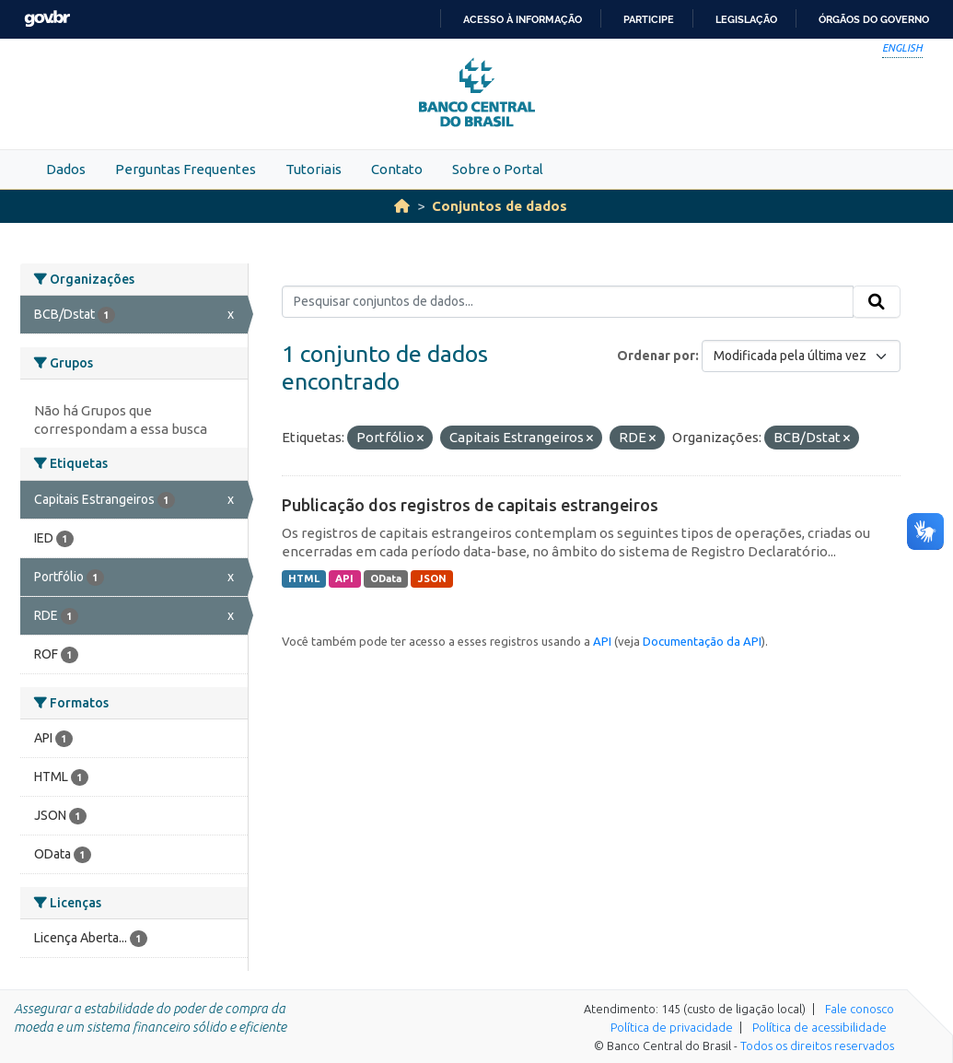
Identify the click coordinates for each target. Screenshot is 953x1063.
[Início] (402, 206)
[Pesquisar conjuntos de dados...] (568, 302)
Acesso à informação (522, 19)
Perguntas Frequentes (185, 169)
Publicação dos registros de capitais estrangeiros (470, 505)
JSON (432, 578)
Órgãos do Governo (874, 19)
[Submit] (877, 302)
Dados (66, 169)
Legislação (746, 19)
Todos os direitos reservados (817, 1045)
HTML (304, 578)
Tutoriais (313, 169)
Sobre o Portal (497, 169)
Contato (397, 169)
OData (385, 578)
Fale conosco (859, 1008)
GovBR (47, 19)
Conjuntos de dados (499, 206)
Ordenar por (656, 355)
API (344, 578)
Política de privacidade (671, 1027)
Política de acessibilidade (819, 1027)
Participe (648, 19)
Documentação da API (702, 641)
